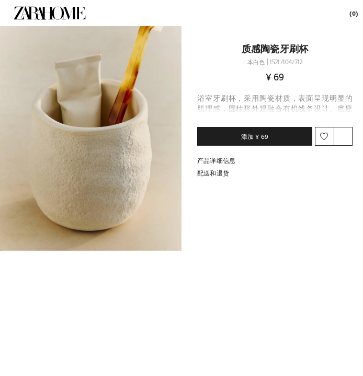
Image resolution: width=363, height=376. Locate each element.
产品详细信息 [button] (216, 160)
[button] (91, 138)
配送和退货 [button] (213, 173)
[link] (49, 13)
